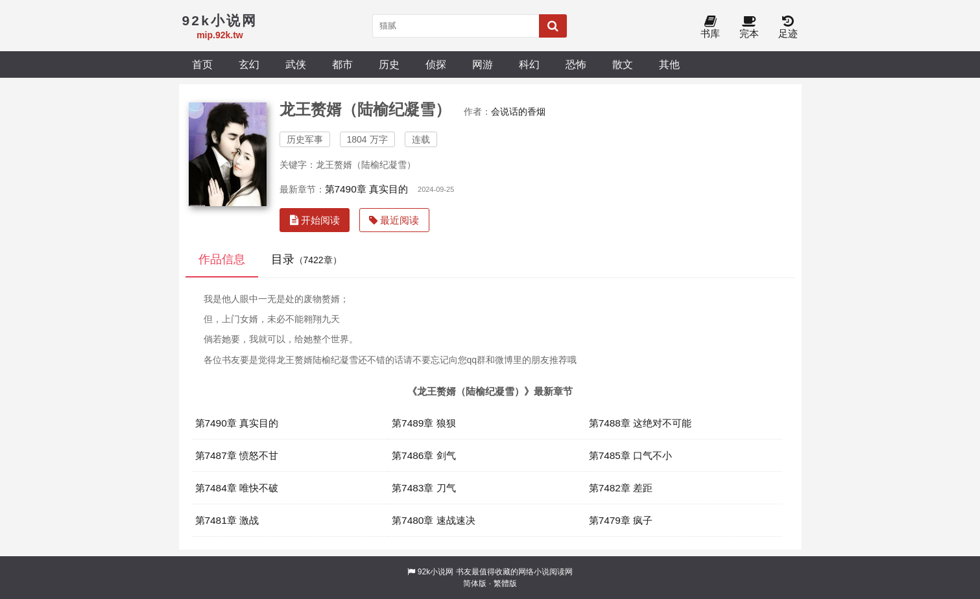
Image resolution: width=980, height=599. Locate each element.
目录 (306, 259)
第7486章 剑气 (424, 455)
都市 (342, 64)
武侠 (295, 64)
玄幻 (249, 64)
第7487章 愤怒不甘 (237, 455)
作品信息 (221, 259)
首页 (202, 64)
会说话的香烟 (518, 111)
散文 (622, 64)
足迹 (788, 27)
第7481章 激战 (227, 520)
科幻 (529, 64)
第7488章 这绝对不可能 (640, 423)
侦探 (435, 64)
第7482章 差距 (621, 487)
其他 (669, 64)
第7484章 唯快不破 (237, 487)
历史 (389, 64)
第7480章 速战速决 (433, 520)
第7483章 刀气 (424, 487)
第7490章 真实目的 (367, 188)
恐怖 (576, 64)
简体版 (474, 583)
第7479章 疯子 (621, 520)
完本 (749, 27)
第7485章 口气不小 (631, 455)
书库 (710, 27)
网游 (482, 64)
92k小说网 (435, 571)
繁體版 (505, 583)
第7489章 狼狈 (424, 423)
